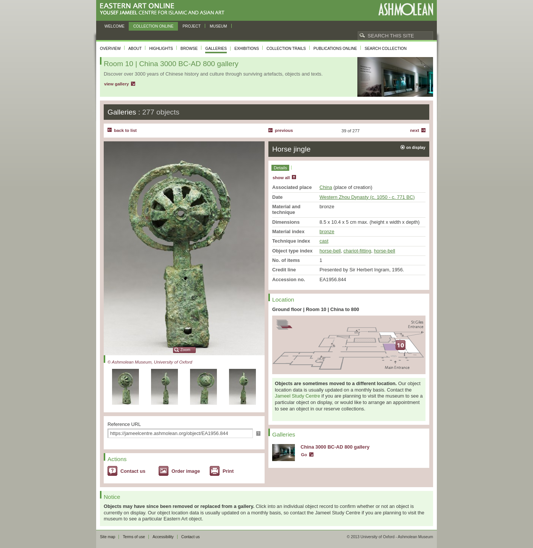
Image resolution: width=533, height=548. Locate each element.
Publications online (335, 48)
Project (191, 26)
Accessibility (163, 537)
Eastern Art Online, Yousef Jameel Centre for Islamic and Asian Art (164, 9)
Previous (284, 130)
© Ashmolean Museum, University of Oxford (150, 362)
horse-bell (330, 251)
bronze (326, 231)
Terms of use (134, 537)
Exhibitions (246, 48)
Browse (189, 48)
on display (415, 148)
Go (304, 454)
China (325, 187)
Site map (107, 537)
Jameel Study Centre (297, 396)
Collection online (153, 26)
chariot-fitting (357, 251)
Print (228, 471)
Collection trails (286, 48)
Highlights (161, 48)
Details (280, 168)
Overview (110, 48)
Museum (218, 26)
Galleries (216, 48)
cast (323, 241)
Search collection (386, 48)
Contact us (132, 471)
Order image (185, 471)
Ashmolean (405, 9)
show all (281, 177)
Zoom (185, 350)
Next (414, 130)
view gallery (116, 84)
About (135, 48)
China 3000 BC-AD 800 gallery (335, 447)
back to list (125, 130)
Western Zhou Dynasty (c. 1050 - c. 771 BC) (367, 197)
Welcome (114, 26)
